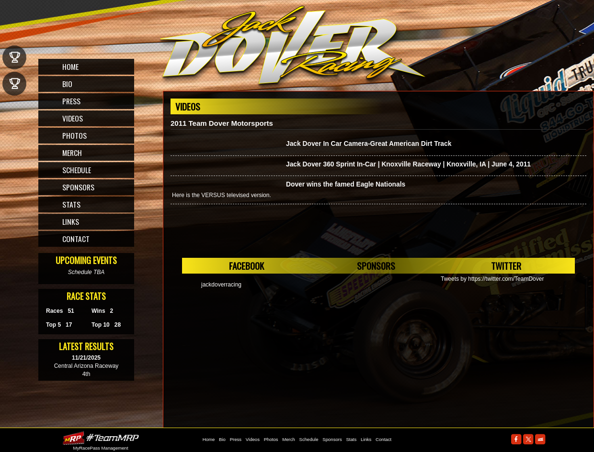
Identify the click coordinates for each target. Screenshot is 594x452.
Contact (76, 238)
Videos (72, 118)
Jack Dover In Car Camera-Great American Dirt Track (368, 143)
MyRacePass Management (100, 448)
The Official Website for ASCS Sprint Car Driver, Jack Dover (294, 49)
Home (70, 66)
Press (71, 101)
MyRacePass (100, 437)
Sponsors (78, 187)
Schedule (76, 170)
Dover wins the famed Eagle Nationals (345, 184)
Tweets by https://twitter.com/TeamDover (492, 279)
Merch (72, 152)
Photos (74, 135)
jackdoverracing (221, 284)
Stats (71, 204)
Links (70, 221)
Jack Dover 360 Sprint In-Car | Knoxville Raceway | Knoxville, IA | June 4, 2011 (408, 164)
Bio (67, 83)
